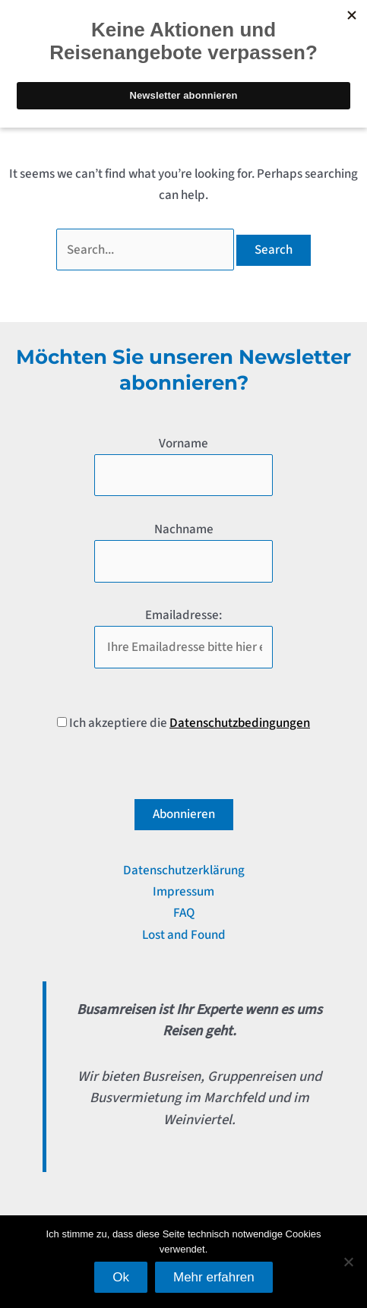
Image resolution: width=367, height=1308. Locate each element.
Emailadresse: (183, 615)
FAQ (184, 913)
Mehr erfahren (214, 1277)
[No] (348, 1261)
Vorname (183, 443)
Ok (120, 1277)
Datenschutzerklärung (184, 870)
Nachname (184, 529)
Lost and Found (184, 935)
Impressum (183, 892)
